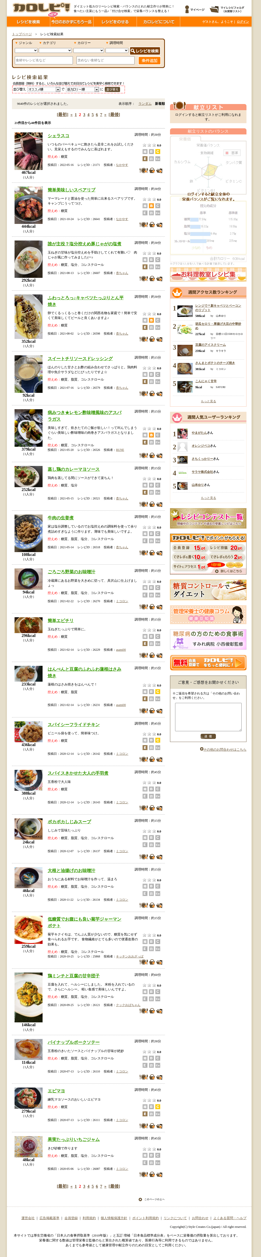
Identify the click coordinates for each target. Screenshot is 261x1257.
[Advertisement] (208, 65)
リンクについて (175, 1218)
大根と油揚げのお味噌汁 (71, 870)
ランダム (145, 104)
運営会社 (28, 1218)
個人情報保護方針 (114, 1218)
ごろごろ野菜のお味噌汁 (71, 571)
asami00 (121, 649)
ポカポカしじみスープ (69, 821)
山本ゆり (198, 484)
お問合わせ (200, 1218)
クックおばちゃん (128, 1005)
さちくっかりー (202, 458)
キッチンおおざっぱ (129, 956)
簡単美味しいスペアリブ (71, 189)
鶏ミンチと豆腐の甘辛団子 (74, 975)
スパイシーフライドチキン (74, 724)
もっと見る (208, 401)
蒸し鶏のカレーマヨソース (74, 469)
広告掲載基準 (49, 1218)
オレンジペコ (201, 445)
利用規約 (89, 1218)
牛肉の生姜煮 (61, 517)
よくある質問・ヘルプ (229, 1218)
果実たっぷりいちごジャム (74, 1139)
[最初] (62, 114)
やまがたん (199, 432)
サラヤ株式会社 (202, 471)
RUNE (120, 449)
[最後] (114, 114)
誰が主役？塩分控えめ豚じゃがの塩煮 (84, 243)
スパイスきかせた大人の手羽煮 (78, 773)
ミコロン (122, 601)
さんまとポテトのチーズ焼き (215, 362)
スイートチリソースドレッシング (80, 358)
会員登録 (71, 1218)
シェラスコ (58, 135)
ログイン (243, 21)
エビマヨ (56, 1090)
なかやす (122, 164)
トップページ (22, 34)
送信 (208, 741)
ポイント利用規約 (145, 1218)
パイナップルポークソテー (74, 1042)
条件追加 (149, 60)
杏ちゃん (122, 273)
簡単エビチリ (61, 620)
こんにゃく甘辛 (206, 381)
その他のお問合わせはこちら (223, 755)
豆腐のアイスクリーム (210, 344)
